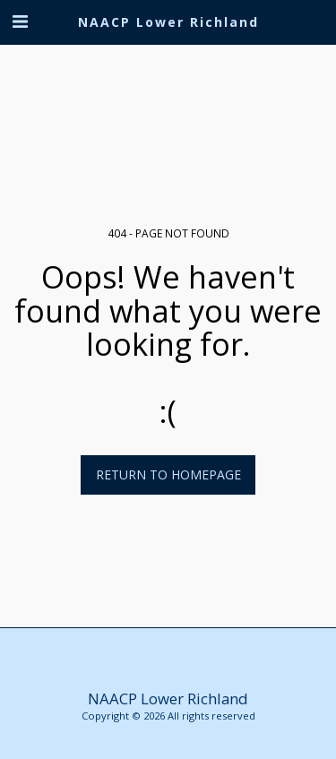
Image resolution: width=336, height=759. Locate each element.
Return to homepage (168, 474)
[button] (19, 21)
